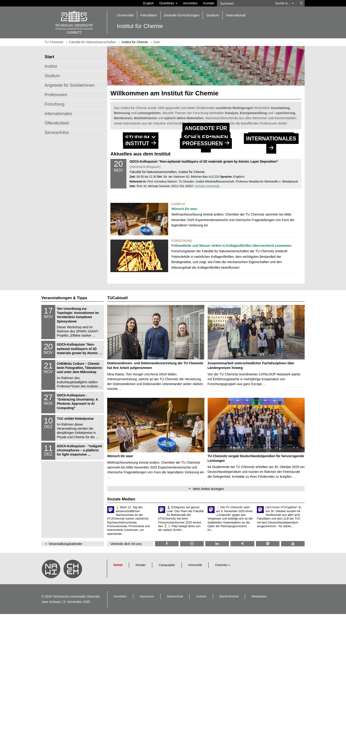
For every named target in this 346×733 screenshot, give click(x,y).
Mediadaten (259, 715)
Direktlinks (168, 3)
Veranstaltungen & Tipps (64, 417)
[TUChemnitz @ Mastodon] (267, 662)
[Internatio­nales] (271, 232)
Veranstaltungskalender (65, 663)
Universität (195, 684)
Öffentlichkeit (57, 123)
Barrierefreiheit (229, 715)
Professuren (56, 94)
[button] (140, 167)
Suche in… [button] (284, 3)
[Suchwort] (243, 3)
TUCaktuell (117, 417)
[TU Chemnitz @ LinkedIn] (217, 662)
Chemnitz (221, 684)
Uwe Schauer (51, 720)
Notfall (117, 684)
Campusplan (167, 684)
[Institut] (140, 232)
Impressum (147, 715)
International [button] (236, 15)
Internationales (58, 113)
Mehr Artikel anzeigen (208, 607)
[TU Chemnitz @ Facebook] (167, 662)
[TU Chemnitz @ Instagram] (192, 662)
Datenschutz (175, 715)
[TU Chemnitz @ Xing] (242, 662)
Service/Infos (57, 132)
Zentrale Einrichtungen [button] (182, 15)
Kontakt (208, 3)
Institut (51, 66)
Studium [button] (212, 15)
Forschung (54, 104)
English (148, 3)
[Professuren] (206, 232)
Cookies (201, 715)
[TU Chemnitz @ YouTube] (293, 662)
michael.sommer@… (208, 305)
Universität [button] (125, 15)
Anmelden (190, 3)
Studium (52, 75)
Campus (178, 323)
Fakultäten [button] (148, 15)
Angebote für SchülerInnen (69, 85)
